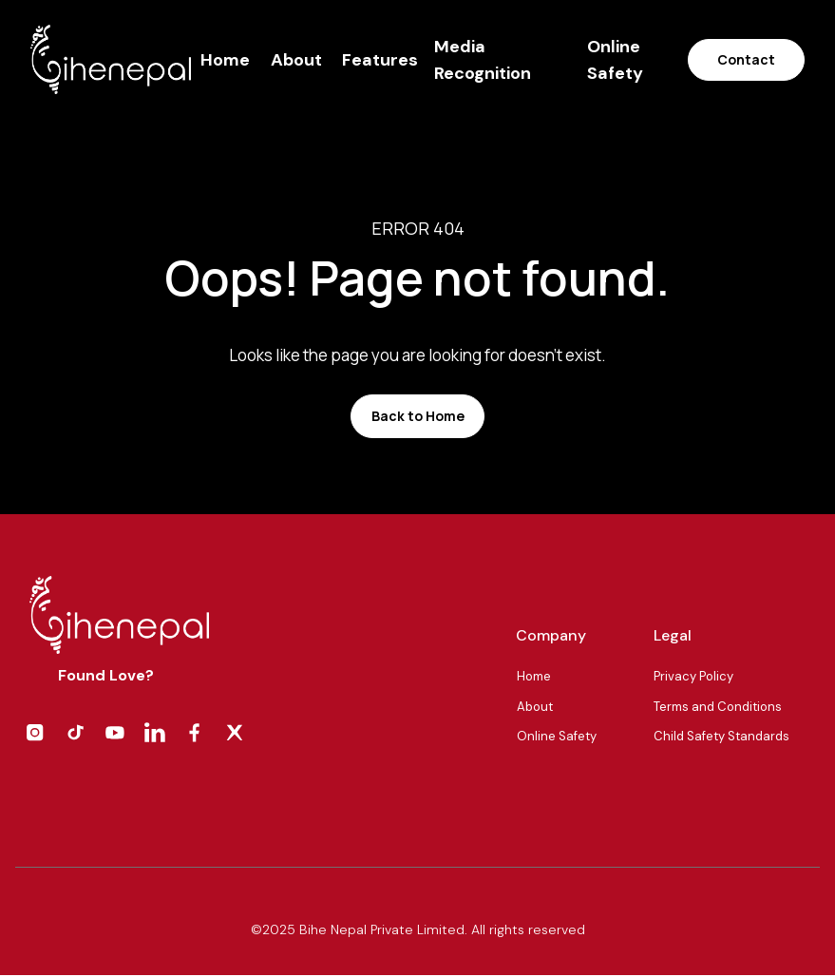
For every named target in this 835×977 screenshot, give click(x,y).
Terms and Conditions (718, 707)
